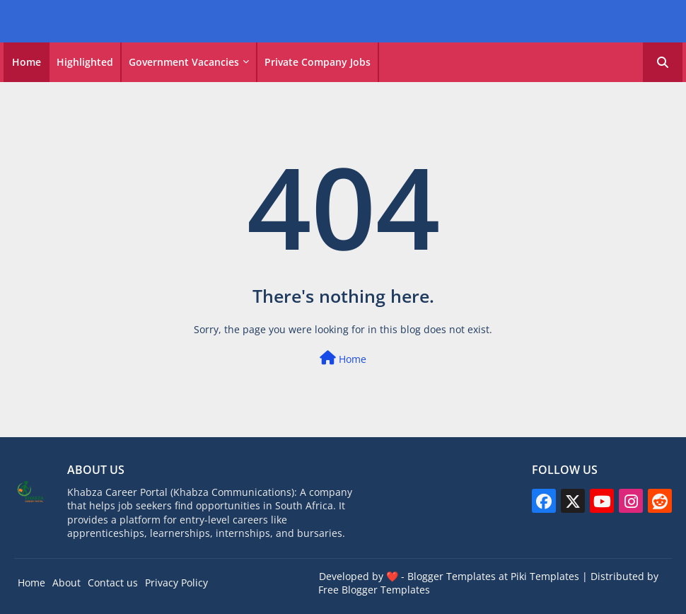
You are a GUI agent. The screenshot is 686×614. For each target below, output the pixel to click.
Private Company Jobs (317, 62)
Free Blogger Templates (374, 589)
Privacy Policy (176, 582)
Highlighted (85, 62)
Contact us (113, 582)
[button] (662, 62)
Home (26, 62)
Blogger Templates (451, 576)
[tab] (27, 62)
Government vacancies (184, 62)
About (66, 582)
